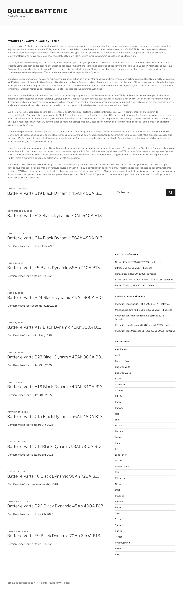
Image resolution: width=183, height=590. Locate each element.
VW (117, 554)
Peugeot (119, 495)
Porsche (119, 501)
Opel (117, 489)
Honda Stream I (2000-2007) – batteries (135, 273)
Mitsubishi (120, 478)
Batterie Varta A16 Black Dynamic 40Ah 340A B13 (55, 386)
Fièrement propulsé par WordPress (53, 582)
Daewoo (119, 408)
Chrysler (119, 390)
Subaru (118, 525)
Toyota (118, 536)
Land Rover (120, 454)
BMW (118, 378)
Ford (117, 419)
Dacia (118, 402)
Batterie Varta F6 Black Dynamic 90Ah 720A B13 (53, 476)
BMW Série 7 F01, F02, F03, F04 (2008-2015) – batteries (144, 279)
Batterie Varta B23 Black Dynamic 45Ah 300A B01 (55, 357)
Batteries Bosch (123, 361)
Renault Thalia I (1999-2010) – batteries (135, 285)
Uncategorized (122, 542)
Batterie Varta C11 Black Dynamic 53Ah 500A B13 (54, 446)
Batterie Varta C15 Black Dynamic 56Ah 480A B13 (54, 416)
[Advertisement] (145, 225)
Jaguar (118, 437)
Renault (119, 507)
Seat (117, 513)
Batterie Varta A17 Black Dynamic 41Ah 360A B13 (54, 327)
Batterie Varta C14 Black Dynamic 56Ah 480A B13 (54, 237)
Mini (117, 472)
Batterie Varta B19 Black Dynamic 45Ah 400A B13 (55, 193)
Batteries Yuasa (123, 372)
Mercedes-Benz (123, 466)
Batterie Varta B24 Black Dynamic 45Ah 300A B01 (55, 297)
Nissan (118, 484)
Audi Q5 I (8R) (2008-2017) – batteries (150, 304)
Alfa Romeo (121, 349)
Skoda (118, 519)
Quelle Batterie (37, 11)
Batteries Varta (122, 366)
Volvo (118, 548)
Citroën (118, 396)
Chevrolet (120, 384)
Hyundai (119, 431)
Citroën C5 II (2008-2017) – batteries (133, 267)
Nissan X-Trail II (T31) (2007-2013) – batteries (137, 262)
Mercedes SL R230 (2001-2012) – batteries (153, 330)
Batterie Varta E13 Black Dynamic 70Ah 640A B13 (54, 215)
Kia (116, 449)
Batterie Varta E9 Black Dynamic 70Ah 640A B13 (53, 535)
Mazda (118, 460)
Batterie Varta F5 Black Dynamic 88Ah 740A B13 (53, 267)
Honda (118, 425)
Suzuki (118, 531)
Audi (117, 355)
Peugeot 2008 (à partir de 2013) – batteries (152, 325)
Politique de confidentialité (20, 582)
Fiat (117, 413)
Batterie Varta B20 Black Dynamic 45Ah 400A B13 (55, 506)
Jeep (117, 443)
